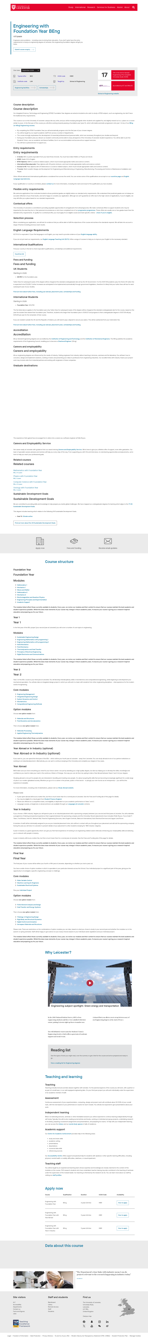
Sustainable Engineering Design (28, 637)
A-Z (14, 1302)
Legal (9, 1336)
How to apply (122, 1203)
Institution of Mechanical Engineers (98, 339)
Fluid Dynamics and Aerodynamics (28, 721)
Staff (49, 1309)
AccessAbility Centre (55, 1156)
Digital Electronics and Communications (30, 654)
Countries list (19, 254)
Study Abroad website (65, 788)
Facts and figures (19, 1311)
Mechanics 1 (21, 587)
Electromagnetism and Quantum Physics (31, 597)
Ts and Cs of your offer (62, 1336)
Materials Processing (24, 731)
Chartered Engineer (64, 341)
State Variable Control (24, 880)
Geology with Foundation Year (25, 487)
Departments (17, 1307)
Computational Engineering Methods (29, 704)
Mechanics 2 (21, 595)
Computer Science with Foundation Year (30, 482)
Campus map (87, 1316)
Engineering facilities (22, 88)
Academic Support (23, 602)
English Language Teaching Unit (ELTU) (56, 239)
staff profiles (57, 1175)
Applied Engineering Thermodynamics (30, 733)
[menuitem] (70, 7)
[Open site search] (134, 7)
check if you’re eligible (104, 213)
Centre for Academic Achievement (59, 1134)
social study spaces (75, 1124)
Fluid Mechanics (22, 647)
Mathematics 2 (22, 592)
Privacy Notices (47, 1336)
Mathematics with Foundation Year (27, 470)
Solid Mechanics (22, 645)
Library (61, 1124)
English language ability (89, 234)
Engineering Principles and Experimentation (32, 600)
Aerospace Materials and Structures (29, 924)
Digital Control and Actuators (27, 922)
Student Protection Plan (120, 1336)
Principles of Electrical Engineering (29, 652)
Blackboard (51, 1302)
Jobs (14, 1314)
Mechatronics (22, 702)
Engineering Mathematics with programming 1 (32, 640)
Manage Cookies (135, 1336)
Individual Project (26, 890)
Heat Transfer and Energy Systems (29, 907)
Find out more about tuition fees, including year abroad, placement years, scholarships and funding (46, 292)
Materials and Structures (25, 718)
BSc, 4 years (17, 478)
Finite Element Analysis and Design (29, 905)
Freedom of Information (20, 1336)
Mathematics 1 (22, 585)
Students (51, 1311)
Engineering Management (26, 694)
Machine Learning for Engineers (28, 883)
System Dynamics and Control (27, 699)
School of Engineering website (108, 94)
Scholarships (43, 88)
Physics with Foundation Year (25, 476)
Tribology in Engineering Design (28, 917)
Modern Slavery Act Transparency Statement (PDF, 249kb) (90, 1336)
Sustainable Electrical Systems (27, 885)
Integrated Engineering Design (27, 697)
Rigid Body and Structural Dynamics (29, 919)
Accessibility (17, 1305)
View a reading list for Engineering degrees (65, 1063)
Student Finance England (52, 799)
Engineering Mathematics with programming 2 (33, 642)
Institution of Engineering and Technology (66, 339)
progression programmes (86, 210)
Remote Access (53, 1307)
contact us (50, 184)
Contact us (16, 1309)
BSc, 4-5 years (17, 473)
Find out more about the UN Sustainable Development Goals (35, 523)
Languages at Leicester (76, 804)
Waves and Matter (23, 590)
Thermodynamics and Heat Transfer (29, 649)
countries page (116, 176)
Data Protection (35, 1336)
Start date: (16, 70)
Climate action (28, 516)
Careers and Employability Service (70, 450)
